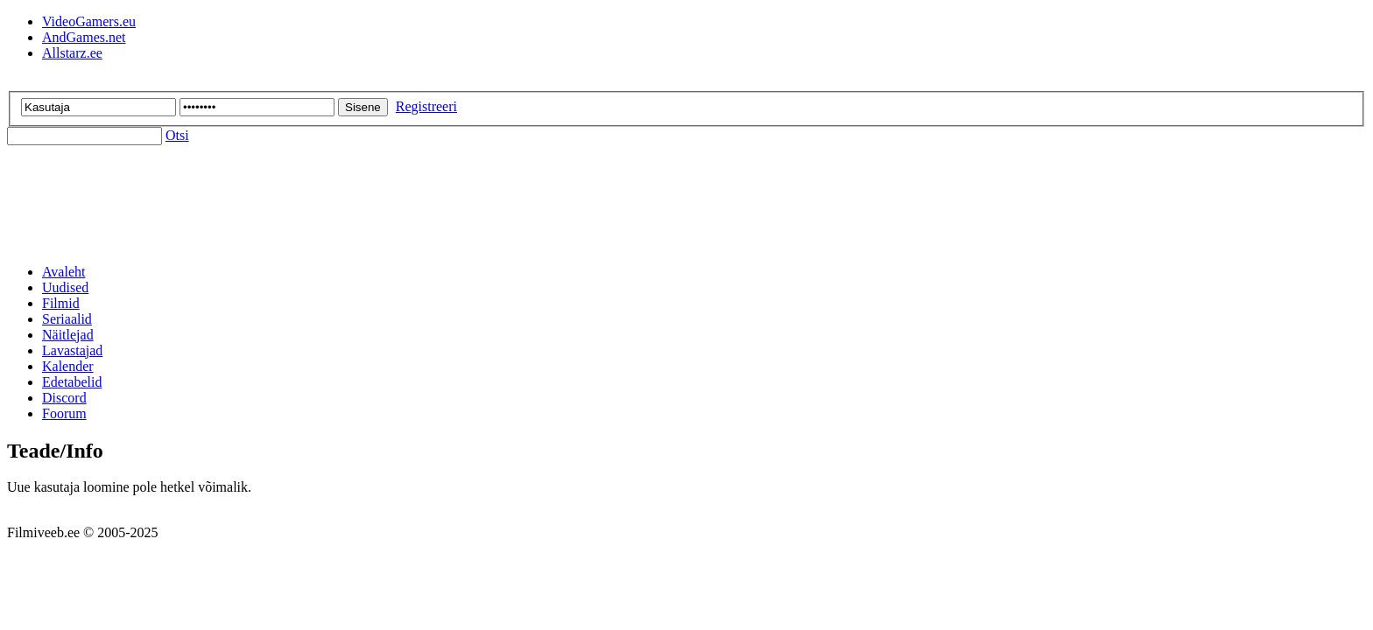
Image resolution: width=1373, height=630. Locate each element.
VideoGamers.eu (89, 21)
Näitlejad (68, 334)
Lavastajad (72, 350)
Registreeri (426, 106)
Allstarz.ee (72, 53)
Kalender (68, 366)
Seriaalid (67, 319)
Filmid (61, 303)
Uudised (65, 287)
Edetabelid (72, 381)
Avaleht (63, 271)
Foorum (64, 413)
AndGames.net (84, 37)
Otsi (177, 135)
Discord (64, 397)
